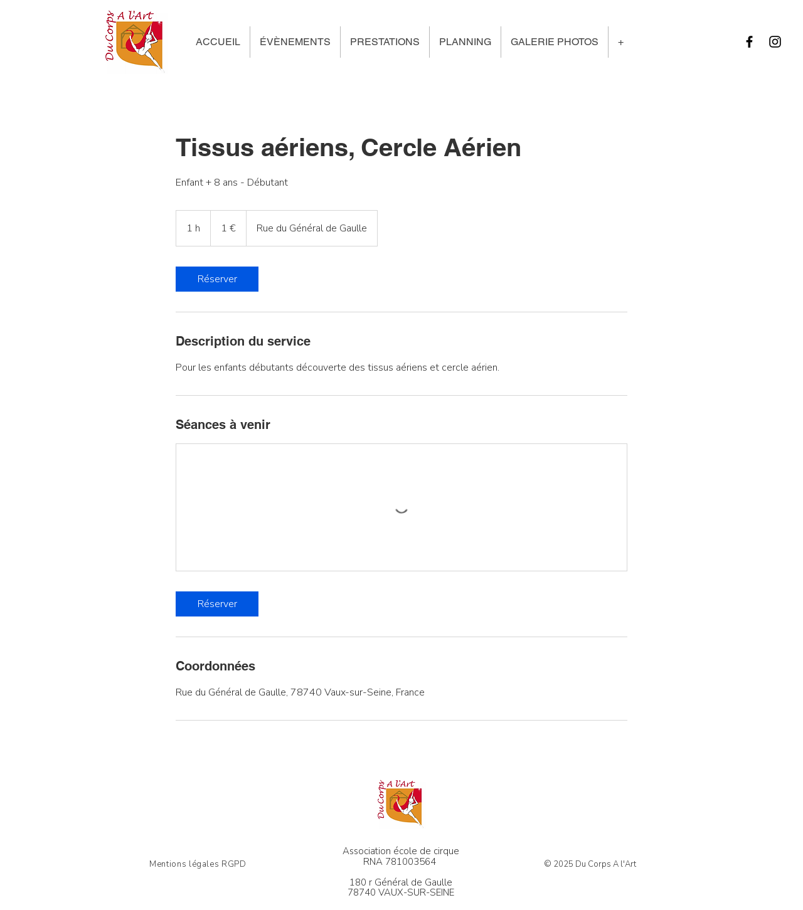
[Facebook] (749, 42)
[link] (217, 279)
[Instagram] (775, 42)
